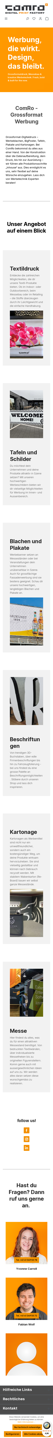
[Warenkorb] (47, 18)
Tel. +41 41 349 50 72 (26, 1315)
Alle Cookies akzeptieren (36, 1434)
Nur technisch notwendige (27, 1427)
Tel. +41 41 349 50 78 (26, 1260)
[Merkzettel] (34, 18)
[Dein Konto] (40, 18)
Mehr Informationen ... (26, 1422)
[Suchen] (27, 18)
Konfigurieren (12, 1434)
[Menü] (6, 18)
